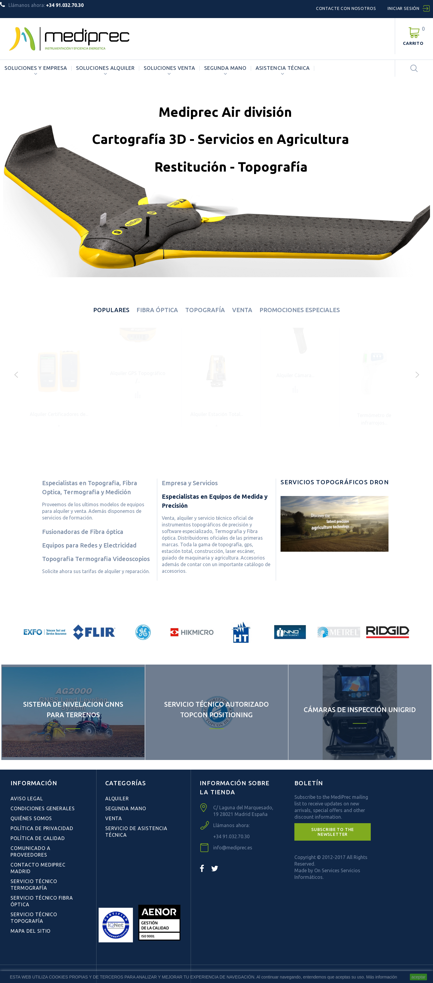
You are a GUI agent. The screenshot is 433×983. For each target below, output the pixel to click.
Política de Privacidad (42, 828)
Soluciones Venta (169, 68)
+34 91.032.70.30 (231, 836)
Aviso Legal (27, 798)
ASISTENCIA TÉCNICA (282, 68)
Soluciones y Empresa (36, 68)
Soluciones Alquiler (105, 68)
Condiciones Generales (43, 808)
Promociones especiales (299, 309)
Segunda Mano (225, 68)
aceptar (418, 977)
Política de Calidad (38, 838)
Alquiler (117, 798)
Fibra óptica (157, 309)
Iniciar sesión (403, 8)
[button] (332, 832)
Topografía (205, 309)
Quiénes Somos (31, 818)
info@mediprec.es (232, 847)
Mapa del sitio (31, 931)
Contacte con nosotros (346, 8)
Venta (242, 309)
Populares (111, 309)
